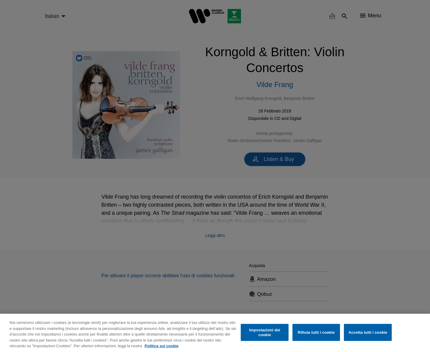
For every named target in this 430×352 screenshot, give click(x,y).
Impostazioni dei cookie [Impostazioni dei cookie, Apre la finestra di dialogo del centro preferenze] (264, 332)
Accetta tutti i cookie (367, 332)
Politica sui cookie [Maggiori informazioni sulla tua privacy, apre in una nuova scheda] (162, 346)
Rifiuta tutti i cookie (316, 332)
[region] (215, 333)
